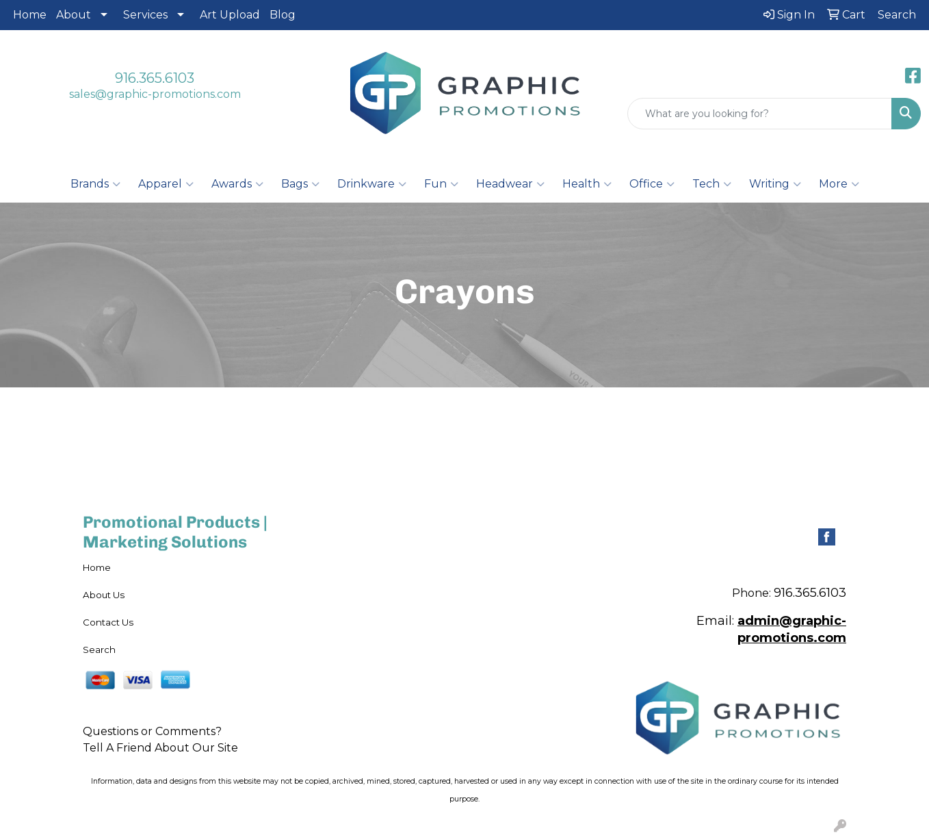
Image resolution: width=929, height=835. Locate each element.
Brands (95, 184)
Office (652, 184)
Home (30, 14)
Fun (441, 184)
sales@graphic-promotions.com (155, 94)
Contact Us (108, 622)
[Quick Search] (759, 113)
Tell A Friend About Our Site (160, 747)
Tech (711, 184)
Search (99, 649)
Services (145, 14)
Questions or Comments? (152, 731)
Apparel (166, 184)
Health (587, 184)
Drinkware (371, 184)
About (73, 14)
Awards (237, 184)
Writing (775, 184)
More (839, 184)
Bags (300, 184)
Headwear (510, 184)
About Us (104, 594)
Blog (283, 14)
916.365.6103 (154, 78)
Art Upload (230, 14)
